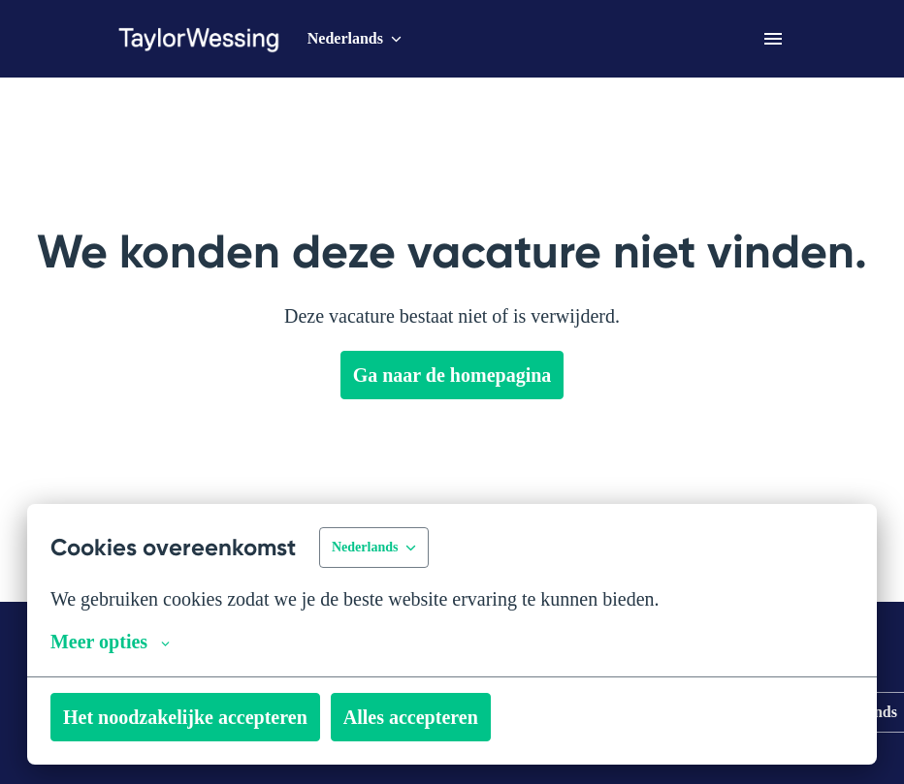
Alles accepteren (447, 717)
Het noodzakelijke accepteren (198, 717)
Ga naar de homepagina (452, 375)
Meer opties (115, 641)
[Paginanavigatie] (773, 38)
